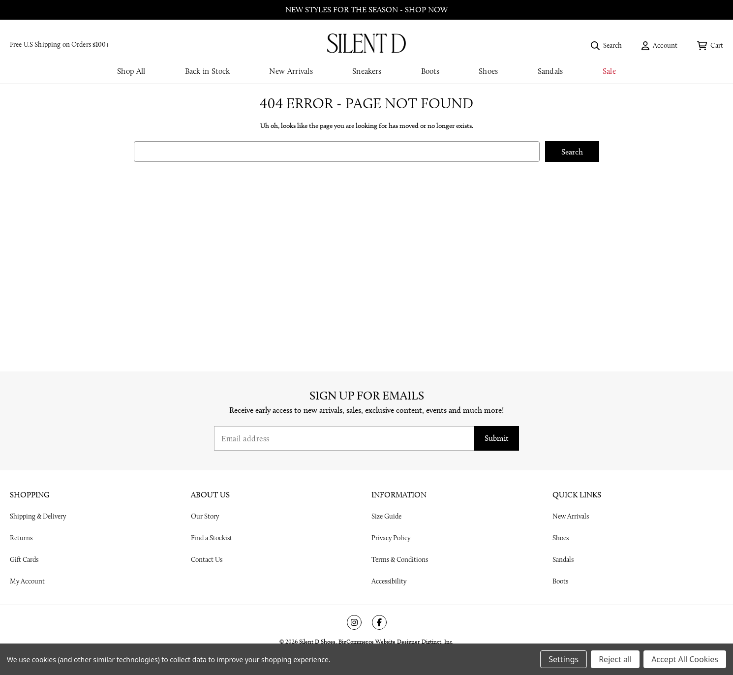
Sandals (550, 71)
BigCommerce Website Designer (379, 641)
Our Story (205, 516)
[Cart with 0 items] (710, 45)
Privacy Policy (390, 537)
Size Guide (386, 516)
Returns (21, 537)
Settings (564, 659)
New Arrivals (291, 71)
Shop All (131, 71)
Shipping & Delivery (38, 516)
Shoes (488, 71)
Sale (609, 71)
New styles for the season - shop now (366, 9)
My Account (27, 581)
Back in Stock (207, 71)
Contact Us (206, 559)
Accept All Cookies (684, 659)
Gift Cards (24, 559)
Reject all (615, 659)
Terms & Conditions (399, 559)
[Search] (606, 45)
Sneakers (366, 71)
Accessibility (388, 581)
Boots (430, 71)
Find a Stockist (211, 537)
